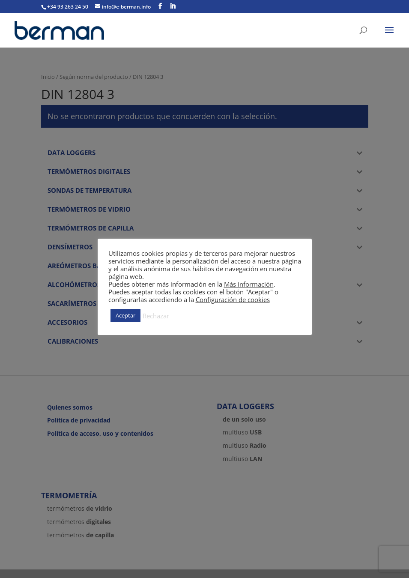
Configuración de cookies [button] (233, 299)
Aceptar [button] (125, 315)
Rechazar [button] (156, 316)
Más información (249, 284)
